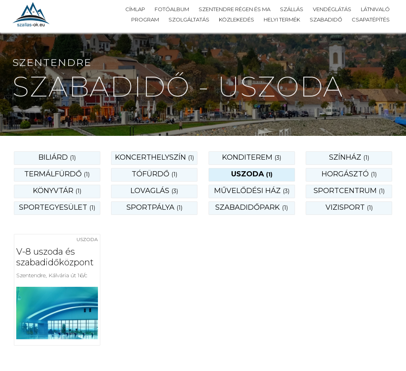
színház (349, 157)
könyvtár (57, 190)
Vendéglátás (332, 9)
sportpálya (154, 207)
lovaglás (154, 190)
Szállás (291, 9)
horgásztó (349, 174)
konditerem (251, 157)
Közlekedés (236, 19)
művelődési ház (251, 190)
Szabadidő (326, 19)
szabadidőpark (251, 207)
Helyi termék (282, 19)
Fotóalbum (172, 9)
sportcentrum (349, 190)
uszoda (251, 174)
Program (145, 19)
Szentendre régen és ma (234, 9)
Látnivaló (375, 9)
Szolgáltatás (189, 19)
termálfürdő (57, 174)
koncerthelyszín (154, 157)
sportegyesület (57, 207)
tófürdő (154, 174)
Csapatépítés (371, 19)
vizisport (349, 207)
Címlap (135, 9)
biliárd (57, 157)
